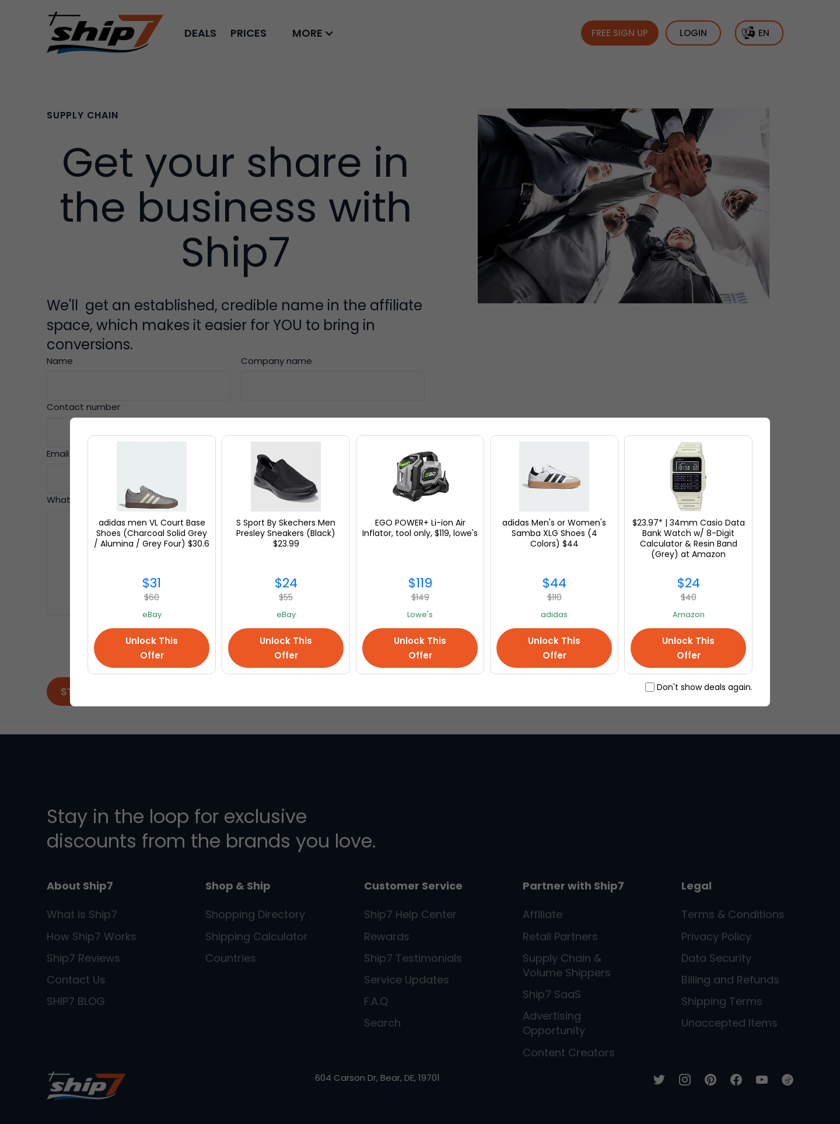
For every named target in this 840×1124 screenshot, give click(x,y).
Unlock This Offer (151, 648)
